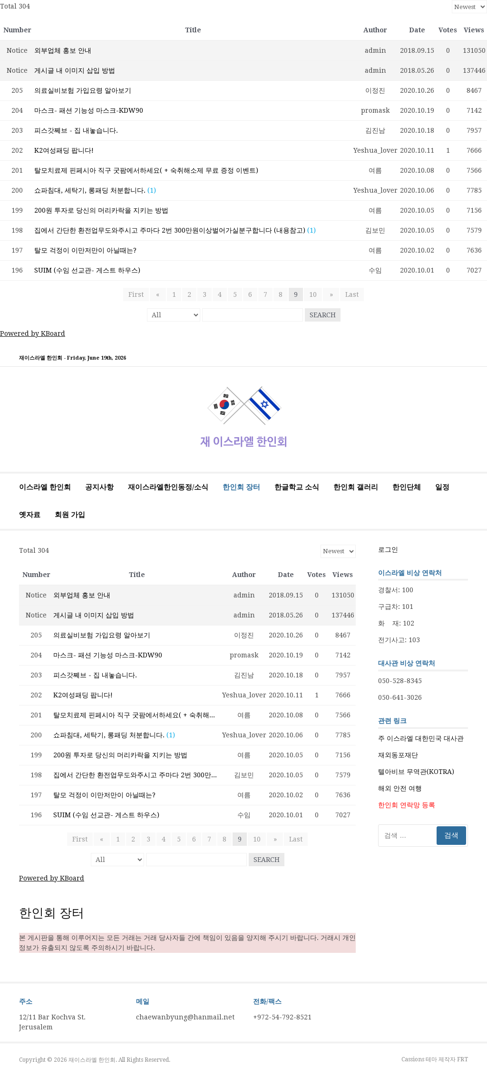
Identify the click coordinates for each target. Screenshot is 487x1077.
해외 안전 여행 (400, 788)
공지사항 (99, 487)
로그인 (388, 549)
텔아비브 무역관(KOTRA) (416, 771)
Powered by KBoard (32, 333)
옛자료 (29, 514)
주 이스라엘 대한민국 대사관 (421, 738)
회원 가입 (70, 514)
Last (349, 294)
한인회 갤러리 (355, 487)
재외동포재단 (398, 755)
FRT (462, 1059)
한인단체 (406, 487)
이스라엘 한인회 (45, 487)
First (138, 294)
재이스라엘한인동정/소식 (168, 487)
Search (323, 315)
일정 (442, 487)
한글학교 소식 (296, 487)
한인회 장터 (241, 487)
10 (313, 294)
